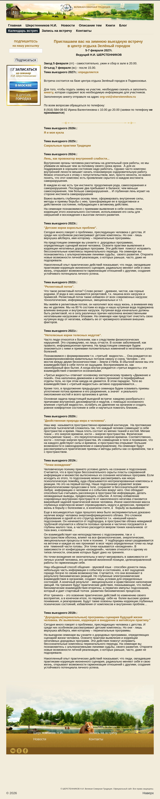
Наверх (148, 793)
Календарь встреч (23, 30)
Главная (14, 25)
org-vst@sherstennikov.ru (118, 96)
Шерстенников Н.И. (41, 25)
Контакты (84, 30)
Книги (110, 25)
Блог (123, 25)
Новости (68, 25)
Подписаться (25, 60)
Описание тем (90, 25)
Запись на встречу (57, 30)
